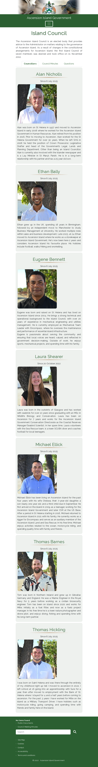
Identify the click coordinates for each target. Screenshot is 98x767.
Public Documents (25, 723)
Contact (21, 748)
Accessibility (23, 751)
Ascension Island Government (49, 18)
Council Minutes (50, 63)
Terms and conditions (26, 755)
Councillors (30, 63)
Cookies (21, 744)
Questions (69, 63)
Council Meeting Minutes (28, 727)
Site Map (21, 740)
